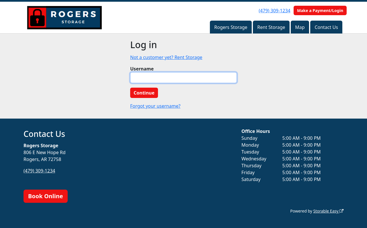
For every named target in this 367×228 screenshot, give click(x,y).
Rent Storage (271, 27)
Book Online (45, 196)
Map (299, 27)
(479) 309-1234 (274, 10)
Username (142, 69)
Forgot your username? (155, 106)
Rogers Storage (230, 27)
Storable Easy (328, 211)
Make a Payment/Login (320, 10)
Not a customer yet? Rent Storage (166, 57)
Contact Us (326, 27)
